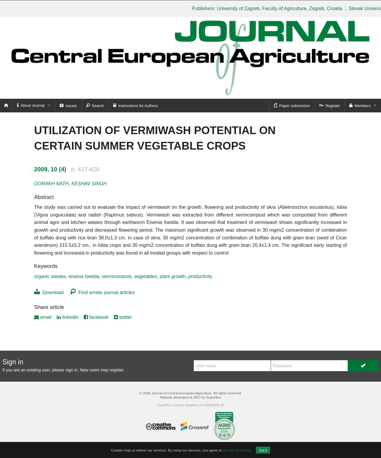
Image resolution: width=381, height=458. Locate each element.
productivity (200, 276)
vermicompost (117, 276)
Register (329, 105)
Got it (263, 450)
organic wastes (50, 276)
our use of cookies (237, 450)
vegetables (145, 276)
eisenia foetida (83, 276)
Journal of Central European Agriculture (181, 393)
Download (49, 292)
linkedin (67, 317)
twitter (123, 317)
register (116, 370)
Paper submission (292, 105)
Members (360, 105)
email (43, 317)
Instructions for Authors (135, 105)
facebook (96, 317)
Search (95, 105)
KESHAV (89, 183)
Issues (68, 105)
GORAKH (51, 183)
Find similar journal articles (102, 292)
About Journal (31, 105)
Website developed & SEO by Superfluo (190, 397)
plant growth (172, 276)
